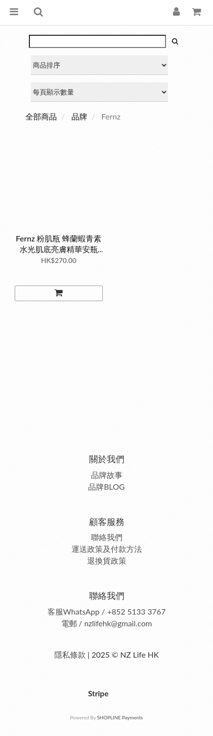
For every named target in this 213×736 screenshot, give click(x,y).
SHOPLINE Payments (120, 717)
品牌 (79, 116)
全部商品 (41, 116)
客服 (55, 611)
